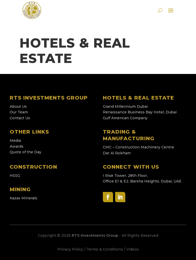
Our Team (19, 112)
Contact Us (20, 118)
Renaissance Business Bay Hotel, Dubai (140, 112)
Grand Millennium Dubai (125, 106)
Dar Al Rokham (117, 153)
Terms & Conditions (105, 249)
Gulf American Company (125, 118)
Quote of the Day (25, 152)
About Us (18, 106)
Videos (132, 249)
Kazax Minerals (23, 198)
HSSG (15, 175)
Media (15, 140)
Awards (16, 146)
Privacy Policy (70, 249)
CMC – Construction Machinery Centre (139, 147)
